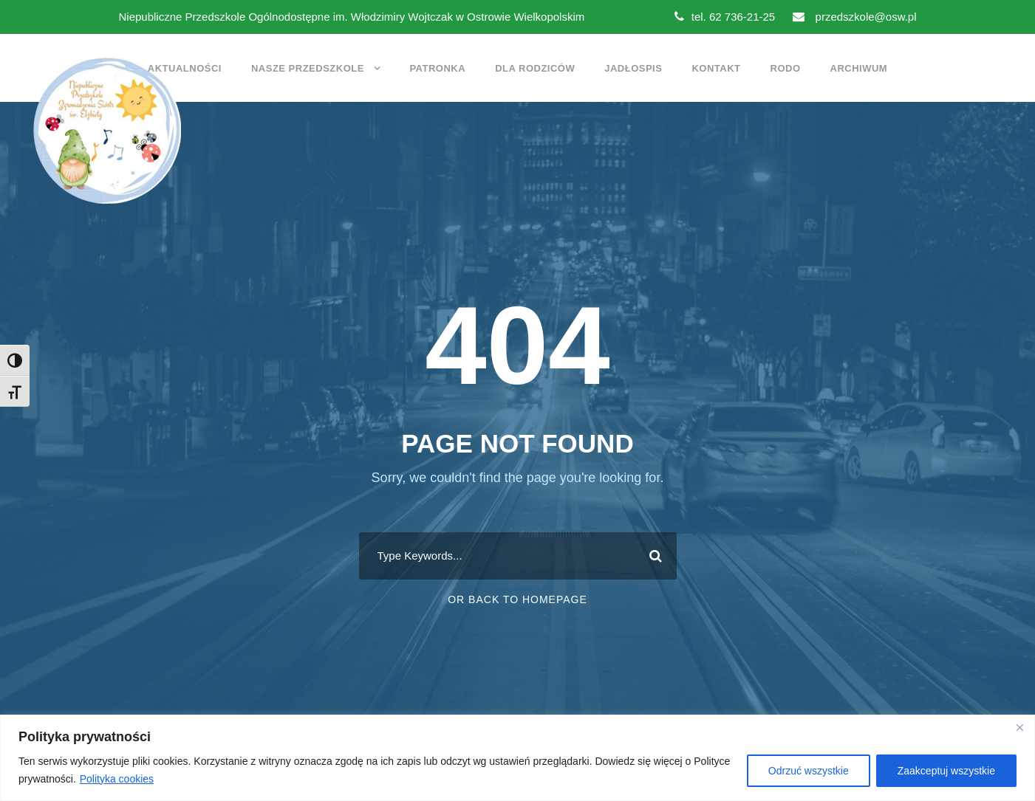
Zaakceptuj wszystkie (946, 771)
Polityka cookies (117, 779)
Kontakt (715, 68)
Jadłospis (633, 68)
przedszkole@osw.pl (854, 16)
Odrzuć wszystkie (808, 771)
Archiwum (859, 68)
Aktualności (185, 68)
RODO (786, 68)
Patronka (437, 68)
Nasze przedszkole (307, 68)
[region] (517, 758)
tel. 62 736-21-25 (724, 16)
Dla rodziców (535, 68)
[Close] (1019, 727)
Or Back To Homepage (517, 599)
